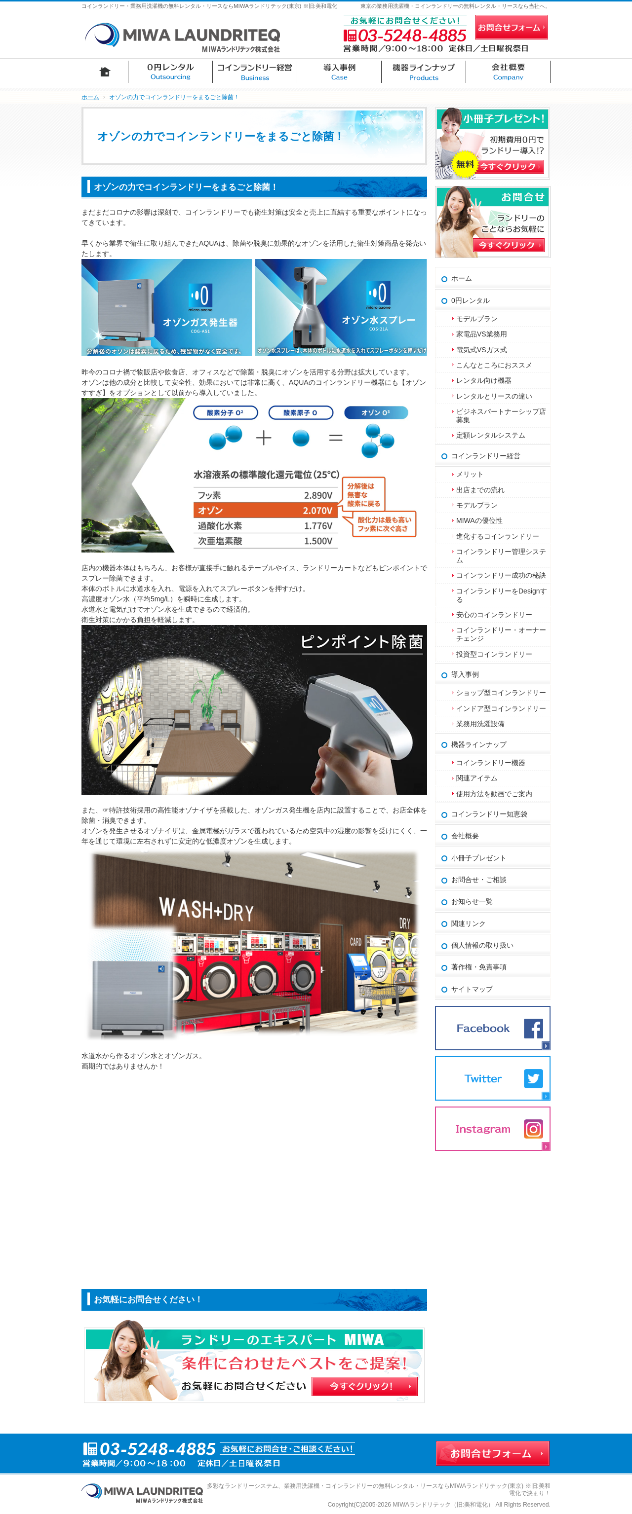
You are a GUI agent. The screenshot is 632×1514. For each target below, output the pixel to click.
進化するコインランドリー (497, 536)
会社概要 (465, 836)
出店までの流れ (480, 490)
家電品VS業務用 (481, 334)
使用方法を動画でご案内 (497, 794)
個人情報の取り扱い (482, 945)
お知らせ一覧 (472, 901)
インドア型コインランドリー (501, 708)
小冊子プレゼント (479, 858)
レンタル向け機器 (484, 380)
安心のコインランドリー (494, 615)
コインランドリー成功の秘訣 (501, 575)
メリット (470, 474)
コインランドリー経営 (485, 456)
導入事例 (465, 674)
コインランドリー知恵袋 (489, 814)
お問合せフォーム (511, 27)
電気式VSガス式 (481, 350)
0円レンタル (470, 300)
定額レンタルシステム (490, 435)
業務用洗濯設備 (480, 724)
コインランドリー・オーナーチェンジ (501, 634)
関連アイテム (477, 778)
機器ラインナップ (479, 744)
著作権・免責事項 (479, 967)
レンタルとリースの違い (494, 396)
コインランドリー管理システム (501, 556)
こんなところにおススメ (494, 365)
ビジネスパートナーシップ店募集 (501, 415)
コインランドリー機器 (490, 763)
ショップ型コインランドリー (501, 693)
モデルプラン (477, 319)
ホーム (461, 278)
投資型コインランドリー (494, 654)
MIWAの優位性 (479, 520)
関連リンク (468, 923)
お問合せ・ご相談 (479, 880)
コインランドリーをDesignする (501, 595)
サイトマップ (472, 989)
